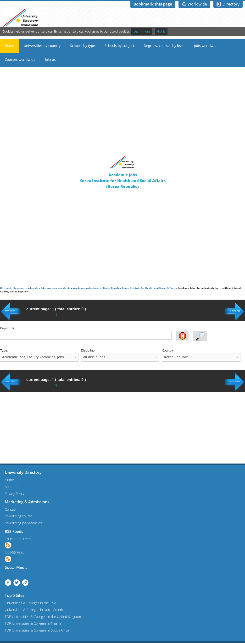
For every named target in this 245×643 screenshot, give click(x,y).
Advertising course (18, 516)
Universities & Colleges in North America (35, 609)
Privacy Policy (14, 493)
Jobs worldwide (206, 45)
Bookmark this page (153, 4)
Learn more (142, 31)
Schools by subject (119, 45)
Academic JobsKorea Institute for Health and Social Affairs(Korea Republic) (122, 180)
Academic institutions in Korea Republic (97, 288)
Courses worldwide (20, 59)
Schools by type (82, 45)
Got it (161, 31)
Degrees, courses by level (164, 45)
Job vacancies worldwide (55, 288)
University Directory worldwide (19, 288)
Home (9, 45)
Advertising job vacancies (23, 523)
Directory (231, 4)
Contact (11, 509)
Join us (50, 59)
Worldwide (197, 4)
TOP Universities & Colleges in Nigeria (33, 623)
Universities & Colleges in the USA (30, 603)
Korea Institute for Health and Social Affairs (148, 288)
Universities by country (42, 45)
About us (11, 486)
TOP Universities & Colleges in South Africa (37, 630)
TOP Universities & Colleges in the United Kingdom (43, 616)
